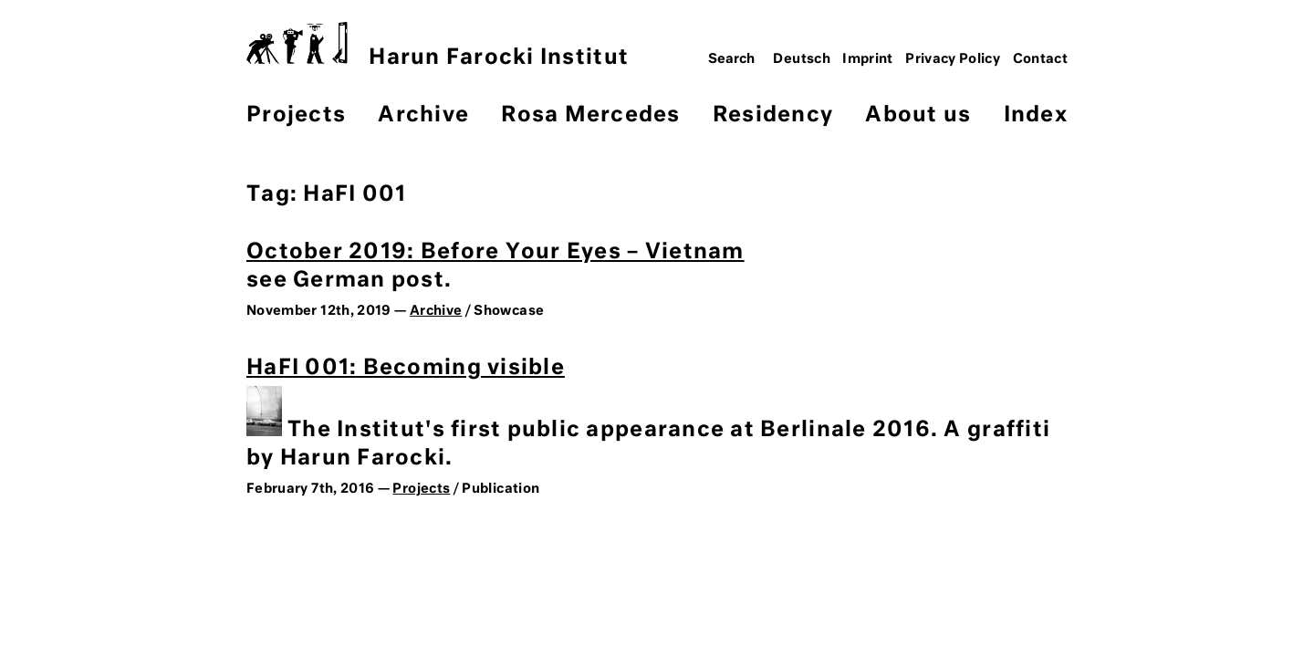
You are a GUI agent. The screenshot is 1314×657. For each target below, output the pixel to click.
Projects (296, 115)
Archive (423, 115)
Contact (1041, 59)
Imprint (867, 59)
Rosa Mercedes (590, 115)
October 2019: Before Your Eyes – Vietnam (495, 252)
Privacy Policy (952, 59)
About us (918, 115)
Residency (773, 115)
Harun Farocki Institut (437, 45)
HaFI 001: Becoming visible (405, 368)
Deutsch (801, 59)
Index (1036, 115)
